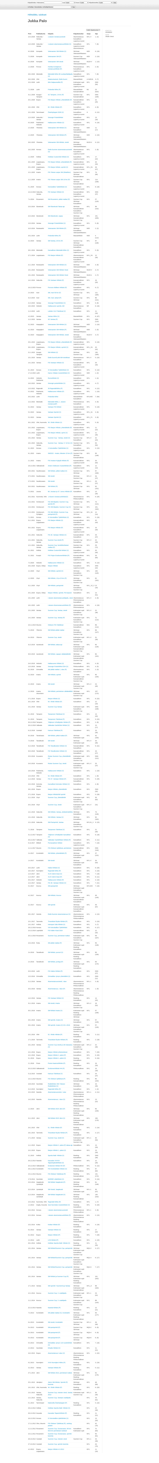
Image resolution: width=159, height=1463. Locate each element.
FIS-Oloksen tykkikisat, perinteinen (59, 848)
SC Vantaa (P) (53, 319)
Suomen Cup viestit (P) (56, 540)
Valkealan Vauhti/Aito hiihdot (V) (59, 725)
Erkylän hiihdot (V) (54, 1348)
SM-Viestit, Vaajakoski (55, 1189)
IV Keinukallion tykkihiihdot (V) (58, 1418)
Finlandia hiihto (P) (54, 89)
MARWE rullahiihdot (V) (56, 1179)
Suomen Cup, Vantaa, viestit (57, 610)
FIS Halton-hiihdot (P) (55, 971)
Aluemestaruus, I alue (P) (56, 989)
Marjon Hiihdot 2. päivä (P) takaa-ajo (60, 1145)
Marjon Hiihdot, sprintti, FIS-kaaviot (60, 593)
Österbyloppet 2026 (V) (56, 112)
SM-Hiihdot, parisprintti (55, 585)
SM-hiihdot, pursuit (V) (55, 952)
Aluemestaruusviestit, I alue (57, 981)
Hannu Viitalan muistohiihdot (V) (59, 373)
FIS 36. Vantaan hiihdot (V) (57, 883)
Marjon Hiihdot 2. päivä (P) (57, 1055)
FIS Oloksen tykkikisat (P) (56, 1079)
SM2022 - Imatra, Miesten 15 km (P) (60, 453)
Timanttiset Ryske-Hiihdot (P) (58, 1039)
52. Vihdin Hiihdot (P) (55, 1034)
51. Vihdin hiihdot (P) (55, 1127)
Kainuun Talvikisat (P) (55, 730)
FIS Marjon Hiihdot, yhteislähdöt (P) (60, 100)
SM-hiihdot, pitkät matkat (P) (57, 735)
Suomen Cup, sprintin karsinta (58, 1444)
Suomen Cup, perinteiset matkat (59, 935)
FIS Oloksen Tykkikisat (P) (57, 1174)
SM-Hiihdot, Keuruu (54, 895)
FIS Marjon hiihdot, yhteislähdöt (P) (60, 162)
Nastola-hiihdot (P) (54, 1307)
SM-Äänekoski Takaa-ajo (56, 206)
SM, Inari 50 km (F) (54, 292)
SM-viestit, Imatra (54, 1003)
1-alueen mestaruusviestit (56, 37)
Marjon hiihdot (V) (54, 698)
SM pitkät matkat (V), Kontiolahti (59, 1313)
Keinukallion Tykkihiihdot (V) (57, 187)
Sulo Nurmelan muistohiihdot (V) (59, 1205)
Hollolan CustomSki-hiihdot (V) (58, 550)
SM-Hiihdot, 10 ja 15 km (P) (57, 578)
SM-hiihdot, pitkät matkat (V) (57, 471)
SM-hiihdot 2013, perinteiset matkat (60, 1373)
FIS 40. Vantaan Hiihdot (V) (57, 535)
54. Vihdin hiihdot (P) (55, 776)
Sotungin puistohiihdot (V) (56, 383)
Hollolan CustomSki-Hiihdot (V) (58, 157)
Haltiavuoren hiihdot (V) (56, 663)
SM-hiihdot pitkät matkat (56, 630)
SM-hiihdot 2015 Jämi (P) (56, 1109)
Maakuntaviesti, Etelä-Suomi (57, 79)
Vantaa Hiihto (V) (53, 316)
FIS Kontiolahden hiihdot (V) (57, 1169)
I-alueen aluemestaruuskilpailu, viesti (60, 598)
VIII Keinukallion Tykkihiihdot (57, 927)
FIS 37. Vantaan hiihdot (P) (57, 779)
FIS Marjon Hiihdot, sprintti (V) (58, 347)
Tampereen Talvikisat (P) (56, 719)
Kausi (78, 2)
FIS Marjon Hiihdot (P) (55, 255)
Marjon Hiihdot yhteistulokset (57, 1052)
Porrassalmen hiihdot (55, 843)
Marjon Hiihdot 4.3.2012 (56, 1449)
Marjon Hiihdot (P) (54, 1235)
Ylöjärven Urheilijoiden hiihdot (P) (59, 722)
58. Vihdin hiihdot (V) (55, 422)
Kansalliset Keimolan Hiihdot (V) (59, 784)
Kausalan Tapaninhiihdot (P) (57, 1413)
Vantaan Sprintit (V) (54, 412)
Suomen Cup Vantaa (55, 707)
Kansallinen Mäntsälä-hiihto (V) (58, 250)
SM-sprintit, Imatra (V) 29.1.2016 (59, 1025)
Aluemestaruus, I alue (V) (56, 1099)
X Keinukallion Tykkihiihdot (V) (58, 448)
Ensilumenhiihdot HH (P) (56, 1068)
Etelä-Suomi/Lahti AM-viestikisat (59, 357)
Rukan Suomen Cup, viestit (57, 763)
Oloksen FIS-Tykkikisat (55, 625)
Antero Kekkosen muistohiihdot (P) (59, 466)
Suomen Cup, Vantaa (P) (56, 617)
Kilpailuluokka (93, 2)
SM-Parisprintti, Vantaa (55, 822)
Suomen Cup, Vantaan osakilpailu (59, 1398)
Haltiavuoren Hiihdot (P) (56, 391)
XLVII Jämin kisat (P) (55, 877)
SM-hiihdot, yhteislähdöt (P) (57, 853)
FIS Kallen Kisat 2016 (55, 930)
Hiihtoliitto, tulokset (37, 14)
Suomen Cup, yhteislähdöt (57, 797)
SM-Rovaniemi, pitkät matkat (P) (59, 199)
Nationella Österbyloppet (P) (57, 1403)
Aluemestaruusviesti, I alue (57, 1092)
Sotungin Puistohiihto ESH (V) (58, 666)
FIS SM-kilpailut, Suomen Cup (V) (59, 507)
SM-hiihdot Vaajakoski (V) (56, 1194)
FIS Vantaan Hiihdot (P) (56, 280)
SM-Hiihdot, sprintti (54, 674)
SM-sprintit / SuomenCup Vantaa (59, 1286)
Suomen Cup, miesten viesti (57, 1439)
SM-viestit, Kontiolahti (55, 1322)
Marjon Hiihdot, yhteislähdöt (57, 789)
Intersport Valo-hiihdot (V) (56, 924)
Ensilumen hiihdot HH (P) (56, 1166)
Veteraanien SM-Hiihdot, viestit (58, 142)
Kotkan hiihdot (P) (54, 1224)
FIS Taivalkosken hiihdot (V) (57, 746)
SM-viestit (51, 476)
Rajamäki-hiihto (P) (54, 871)
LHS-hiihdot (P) (53, 1240)
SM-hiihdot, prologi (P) (55, 962)
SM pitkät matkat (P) (55, 943)
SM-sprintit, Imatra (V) (55, 1020)
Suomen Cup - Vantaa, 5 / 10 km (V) (60, 443)
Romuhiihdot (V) (53, 378)
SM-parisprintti (53, 886)
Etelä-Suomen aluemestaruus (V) (59, 914)
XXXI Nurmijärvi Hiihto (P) (57, 1362)
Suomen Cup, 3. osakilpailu (57, 1293)
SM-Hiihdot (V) (53, 352)
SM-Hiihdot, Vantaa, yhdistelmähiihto (60, 812)
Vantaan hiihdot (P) (54, 1368)
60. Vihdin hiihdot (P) (55, 107)
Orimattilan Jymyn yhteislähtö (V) (59, 976)
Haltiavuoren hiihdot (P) (56, 880)
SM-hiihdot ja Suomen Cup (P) (58, 1276)
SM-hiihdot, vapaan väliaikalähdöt (59, 654)
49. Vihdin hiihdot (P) (55, 1387)
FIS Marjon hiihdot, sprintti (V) (58, 167)
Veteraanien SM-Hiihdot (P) (57, 135)
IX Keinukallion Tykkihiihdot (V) (58, 517)
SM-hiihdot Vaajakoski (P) (56, 1182)
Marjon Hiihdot (53, 566)
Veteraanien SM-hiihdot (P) (57, 228)
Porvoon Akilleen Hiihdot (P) (57, 287)
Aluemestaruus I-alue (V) (56, 1353)
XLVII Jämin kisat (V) (55, 874)
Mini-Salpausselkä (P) (55, 82)
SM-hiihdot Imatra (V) (55, 1010)
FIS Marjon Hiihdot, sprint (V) (58, 433)
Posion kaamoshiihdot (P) (56, 1063)
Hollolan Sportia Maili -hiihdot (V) (59, 1243)
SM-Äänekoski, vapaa (55, 216)
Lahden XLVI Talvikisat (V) (57, 311)
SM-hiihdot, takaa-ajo (55, 644)
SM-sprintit (51, 905)
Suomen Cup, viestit (55, 637)
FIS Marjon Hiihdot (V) (55, 520)
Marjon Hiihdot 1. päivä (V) (57, 1058)
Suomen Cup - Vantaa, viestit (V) (59, 438)
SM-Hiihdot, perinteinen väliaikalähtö (60, 691)
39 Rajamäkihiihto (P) (55, 388)
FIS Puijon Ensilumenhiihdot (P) (58, 555)
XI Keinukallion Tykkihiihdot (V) (58, 370)
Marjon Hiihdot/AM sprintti (56, 794)
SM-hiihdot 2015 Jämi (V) (56, 1118)
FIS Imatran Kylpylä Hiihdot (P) (58, 460)
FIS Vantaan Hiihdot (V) (56, 192)
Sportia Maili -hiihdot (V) (56, 1155)
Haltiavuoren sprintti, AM (56, 306)
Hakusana (40, 2)
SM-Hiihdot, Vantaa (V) (55, 817)
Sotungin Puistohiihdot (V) (57, 223)
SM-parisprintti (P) (54, 1327)
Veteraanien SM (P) (54, 56)
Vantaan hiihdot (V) (54, 1230)
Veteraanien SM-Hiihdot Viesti (58, 270)
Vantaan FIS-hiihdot (54, 407)
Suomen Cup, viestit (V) (56, 1138)
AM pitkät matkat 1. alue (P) (57, 669)
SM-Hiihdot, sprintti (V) (55, 571)
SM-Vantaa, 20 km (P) (55, 241)
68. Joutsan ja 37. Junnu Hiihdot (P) (60, 491)
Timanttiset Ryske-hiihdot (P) (57, 921)
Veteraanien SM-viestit (55, 61)
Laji (63, 2)
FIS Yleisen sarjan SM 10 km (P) (59, 179)
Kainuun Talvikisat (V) (55, 1073)
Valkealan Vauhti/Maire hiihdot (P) (59, 840)
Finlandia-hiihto (53, 396)
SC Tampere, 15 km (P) (56, 94)
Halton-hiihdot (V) (54, 868)
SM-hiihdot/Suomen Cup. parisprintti (60, 1248)
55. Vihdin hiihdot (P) (55, 701)
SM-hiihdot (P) (53, 486)
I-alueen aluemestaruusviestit (58, 1210)
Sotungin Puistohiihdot (55, 117)
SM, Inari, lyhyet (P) (54, 298)
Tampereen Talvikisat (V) (56, 714)
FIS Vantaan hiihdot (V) (56, 998)
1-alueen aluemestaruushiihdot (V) (59, 44)
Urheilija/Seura (48, 7)
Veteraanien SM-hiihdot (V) (57, 51)
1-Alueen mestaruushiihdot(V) (58, 497)
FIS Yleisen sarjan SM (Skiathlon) (59, 172)
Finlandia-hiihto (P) (54, 235)
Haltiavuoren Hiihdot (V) (56, 122)
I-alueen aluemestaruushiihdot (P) (59, 1215)
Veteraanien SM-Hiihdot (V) (57, 128)
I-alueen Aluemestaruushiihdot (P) (59, 605)
